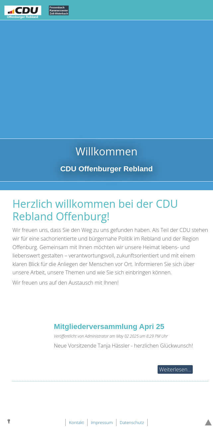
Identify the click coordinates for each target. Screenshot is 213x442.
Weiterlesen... (175, 369)
